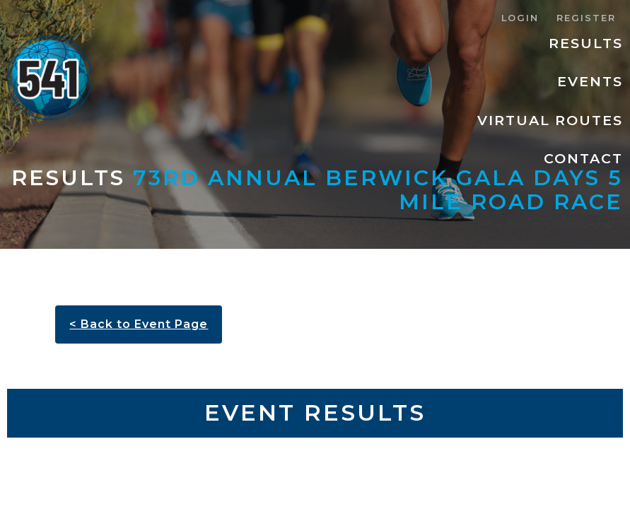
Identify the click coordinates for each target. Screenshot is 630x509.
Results (586, 43)
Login (520, 18)
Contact (583, 158)
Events (590, 81)
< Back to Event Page (138, 324)
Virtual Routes (550, 120)
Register (586, 18)
